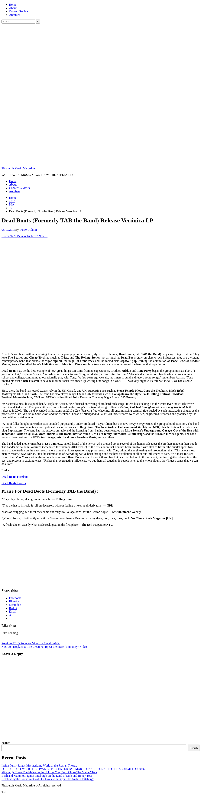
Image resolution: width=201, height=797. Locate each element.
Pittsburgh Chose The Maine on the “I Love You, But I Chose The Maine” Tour (49, 772)
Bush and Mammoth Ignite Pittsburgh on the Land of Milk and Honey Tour (47, 775)
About (13, 8)
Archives (14, 14)
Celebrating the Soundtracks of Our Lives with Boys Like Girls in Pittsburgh (48, 779)
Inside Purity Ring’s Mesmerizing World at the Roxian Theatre (39, 765)
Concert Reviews (19, 11)
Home (12, 4)
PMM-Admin (28, 229)
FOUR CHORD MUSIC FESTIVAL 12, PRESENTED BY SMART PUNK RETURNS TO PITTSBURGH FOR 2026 (73, 768)
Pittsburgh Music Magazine (18, 168)
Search (6, 742)
